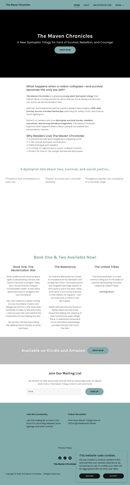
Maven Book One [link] (102, 5)
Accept (113, 476)
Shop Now (65, 50)
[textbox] (54, 391)
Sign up (94, 391)
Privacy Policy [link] (65, 447)
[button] (120, 5)
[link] (34, 4)
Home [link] (77, 5)
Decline (89, 476)
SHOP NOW (97, 350)
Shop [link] (86, 5)
